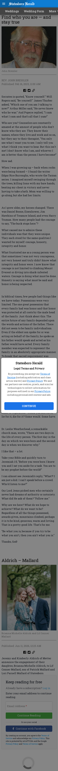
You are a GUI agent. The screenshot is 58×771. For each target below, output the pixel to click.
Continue (29, 406)
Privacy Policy (35, 380)
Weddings (12, 11)
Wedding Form (34, 11)
